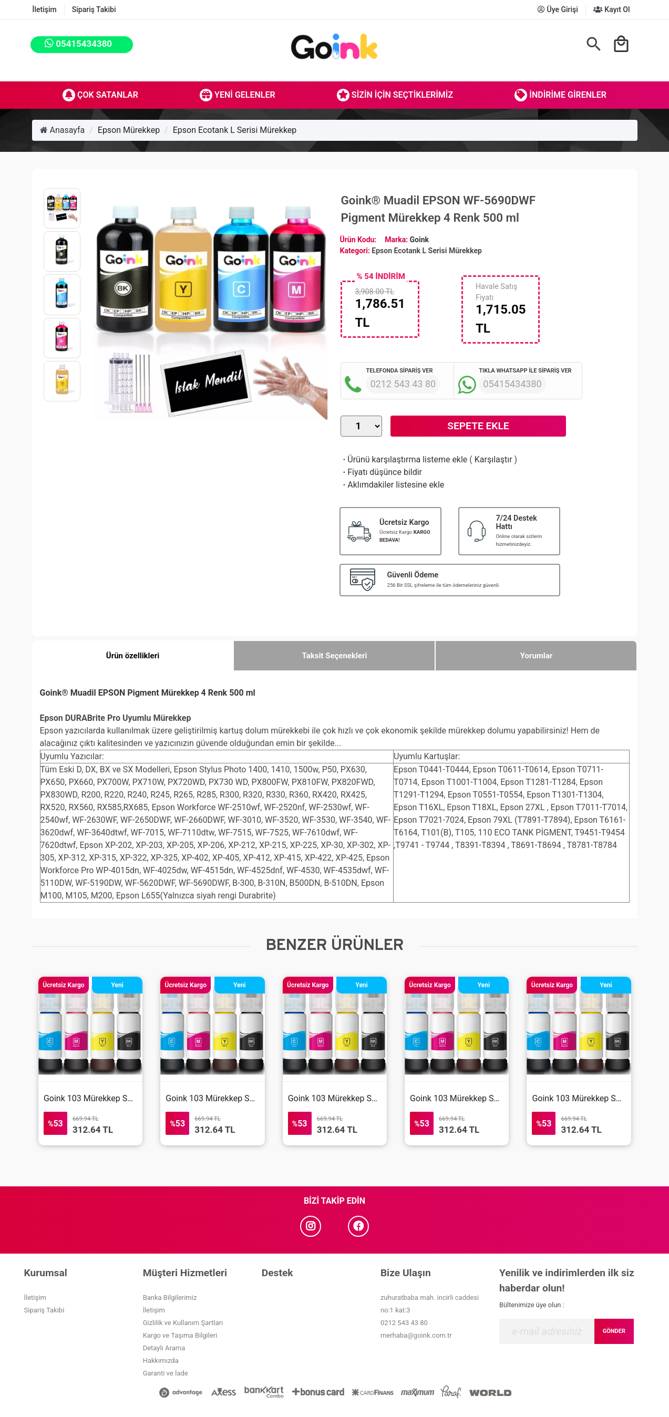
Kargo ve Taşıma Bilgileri (180, 1335)
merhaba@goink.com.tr (416, 1335)
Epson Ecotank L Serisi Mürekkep (235, 130)
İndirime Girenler (560, 95)
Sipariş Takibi (94, 9)
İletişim (45, 9)
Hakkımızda (161, 1360)
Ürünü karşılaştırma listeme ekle (404, 459)
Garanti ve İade (165, 1373)
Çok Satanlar (100, 95)
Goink (419, 239)
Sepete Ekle (478, 426)
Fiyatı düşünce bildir (381, 472)
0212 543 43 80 (404, 1323)
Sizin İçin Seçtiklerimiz (395, 95)
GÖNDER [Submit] (614, 1331)
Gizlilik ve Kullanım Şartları (183, 1323)
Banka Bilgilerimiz (170, 1297)
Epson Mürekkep (129, 130)
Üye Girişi (558, 9)
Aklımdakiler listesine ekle (392, 485)
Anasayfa (62, 130)
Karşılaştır (493, 459)
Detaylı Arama (164, 1348)
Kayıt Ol (611, 9)
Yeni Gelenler (237, 95)
